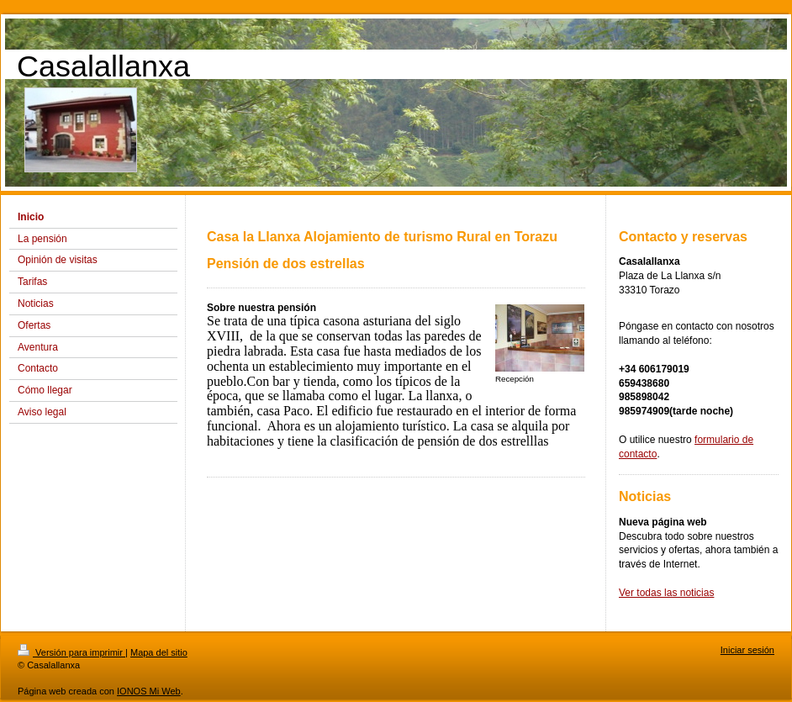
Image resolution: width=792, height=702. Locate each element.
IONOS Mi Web (149, 691)
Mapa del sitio (158, 652)
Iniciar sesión (747, 650)
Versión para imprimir (71, 652)
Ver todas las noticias (666, 593)
